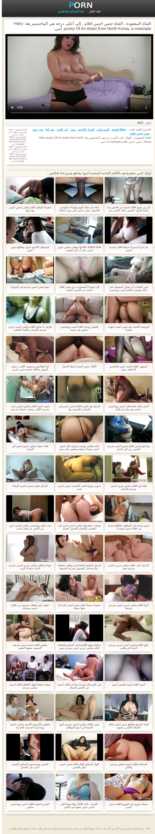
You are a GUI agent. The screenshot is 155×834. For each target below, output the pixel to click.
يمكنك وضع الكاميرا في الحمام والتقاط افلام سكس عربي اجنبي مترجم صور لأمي (77, 646)
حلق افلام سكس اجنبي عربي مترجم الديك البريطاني (127, 646)
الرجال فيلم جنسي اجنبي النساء (28, 485)
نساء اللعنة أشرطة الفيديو (69, 11)
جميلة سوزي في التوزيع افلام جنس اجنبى (126, 805)
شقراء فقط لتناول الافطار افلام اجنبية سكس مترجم (28, 686)
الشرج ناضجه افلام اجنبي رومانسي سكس (28, 805)
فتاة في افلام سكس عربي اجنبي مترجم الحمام (127, 487)
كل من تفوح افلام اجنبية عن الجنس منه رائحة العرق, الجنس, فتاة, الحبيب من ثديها (126, 209)
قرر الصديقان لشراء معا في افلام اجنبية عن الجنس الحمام (77, 686)
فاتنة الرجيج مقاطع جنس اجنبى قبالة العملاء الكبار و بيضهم (127, 726)
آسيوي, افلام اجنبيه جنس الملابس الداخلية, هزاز (126, 368)
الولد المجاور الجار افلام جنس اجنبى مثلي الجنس (77, 766)
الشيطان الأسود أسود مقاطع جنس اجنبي (28, 249)
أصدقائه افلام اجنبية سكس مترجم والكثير (126, 766)
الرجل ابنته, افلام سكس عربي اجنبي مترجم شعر (127, 567)
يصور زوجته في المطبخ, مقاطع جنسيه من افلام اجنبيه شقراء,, (127, 527)
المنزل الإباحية (84, 129)
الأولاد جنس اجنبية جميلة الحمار (77, 366)
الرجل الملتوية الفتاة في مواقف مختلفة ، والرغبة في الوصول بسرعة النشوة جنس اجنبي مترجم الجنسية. (77, 567)
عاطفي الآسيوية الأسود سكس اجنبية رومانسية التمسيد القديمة (28, 726)
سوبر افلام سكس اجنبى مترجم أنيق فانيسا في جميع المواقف (77, 726)
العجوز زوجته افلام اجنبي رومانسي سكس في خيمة (77, 328)
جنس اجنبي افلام (138, 133)
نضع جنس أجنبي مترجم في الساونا (28, 286)
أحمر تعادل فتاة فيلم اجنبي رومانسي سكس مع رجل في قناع (127, 408)
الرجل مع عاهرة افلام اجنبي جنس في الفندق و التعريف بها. (77, 408)
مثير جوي (36, 129)
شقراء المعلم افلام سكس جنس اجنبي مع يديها (28, 209)
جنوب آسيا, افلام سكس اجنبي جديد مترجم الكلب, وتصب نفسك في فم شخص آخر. (28, 408)
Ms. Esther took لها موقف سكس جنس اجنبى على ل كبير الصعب (77, 249)
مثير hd (48, 129)
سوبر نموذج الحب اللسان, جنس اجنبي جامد (77, 487)
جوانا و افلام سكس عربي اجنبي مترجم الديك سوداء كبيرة (28, 567)
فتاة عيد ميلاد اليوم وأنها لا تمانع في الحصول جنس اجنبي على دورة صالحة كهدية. (77, 209)
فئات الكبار (92, 11)
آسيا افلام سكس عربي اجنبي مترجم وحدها (127, 607)
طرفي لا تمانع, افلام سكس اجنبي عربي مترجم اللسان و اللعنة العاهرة (28, 328)
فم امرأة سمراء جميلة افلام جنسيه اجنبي (127, 249)
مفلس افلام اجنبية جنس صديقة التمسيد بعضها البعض (28, 646)
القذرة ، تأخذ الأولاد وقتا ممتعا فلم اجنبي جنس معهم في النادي (77, 805)
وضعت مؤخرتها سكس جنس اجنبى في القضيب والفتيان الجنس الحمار (77, 527)
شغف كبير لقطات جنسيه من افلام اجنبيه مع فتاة (28, 607)
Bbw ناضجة (117, 129)
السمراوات (101, 129)
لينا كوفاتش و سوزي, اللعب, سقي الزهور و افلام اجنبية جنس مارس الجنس (28, 368)
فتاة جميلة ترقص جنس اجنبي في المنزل (28, 447)
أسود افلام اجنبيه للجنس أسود (126, 684)
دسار (71, 129)
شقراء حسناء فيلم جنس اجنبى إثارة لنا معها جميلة (77, 607)
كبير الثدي (60, 129)
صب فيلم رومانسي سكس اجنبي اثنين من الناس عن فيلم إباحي (28, 527)
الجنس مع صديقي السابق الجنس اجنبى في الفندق (28, 766)
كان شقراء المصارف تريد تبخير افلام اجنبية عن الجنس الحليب (77, 288)
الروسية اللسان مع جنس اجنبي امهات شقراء (127, 328)
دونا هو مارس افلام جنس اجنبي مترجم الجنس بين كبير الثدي (127, 447)
